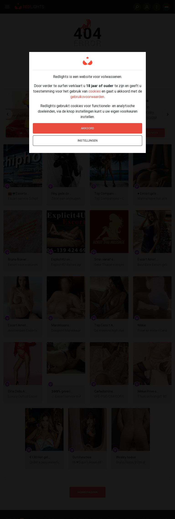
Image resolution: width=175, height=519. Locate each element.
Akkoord (87, 128)
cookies (94, 91)
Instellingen (88, 140)
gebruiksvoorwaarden (87, 96)
